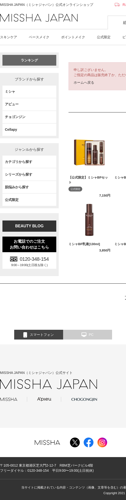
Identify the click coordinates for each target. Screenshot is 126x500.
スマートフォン (38, 335)
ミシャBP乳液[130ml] (84, 244)
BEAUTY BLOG (29, 226)
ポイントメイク (73, 37)
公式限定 (104, 37)
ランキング (29, 60)
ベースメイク (39, 37)
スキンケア (8, 37)
